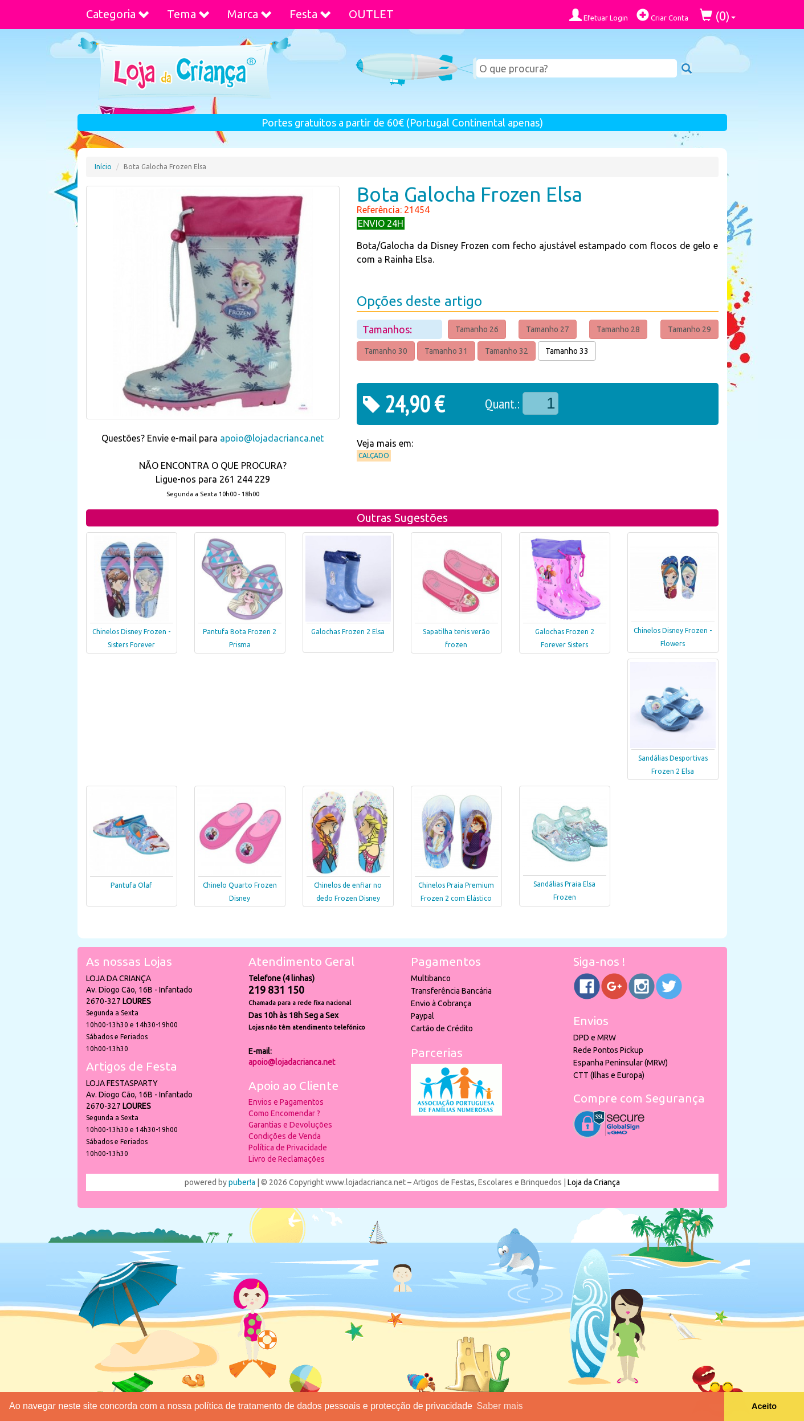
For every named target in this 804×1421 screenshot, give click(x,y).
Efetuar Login (598, 15)
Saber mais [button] (500, 1406)
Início (103, 166)
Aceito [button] (764, 1406)
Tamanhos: (388, 329)
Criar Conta (662, 15)
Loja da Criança (594, 1182)
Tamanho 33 (567, 351)
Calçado (373, 455)
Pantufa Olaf (131, 885)
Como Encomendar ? (284, 1113)
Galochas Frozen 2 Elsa (348, 631)
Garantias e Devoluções (290, 1124)
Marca (249, 14)
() (718, 16)
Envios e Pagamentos (286, 1101)
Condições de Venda (284, 1136)
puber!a (241, 1182)
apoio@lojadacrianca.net (272, 438)
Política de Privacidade (287, 1147)
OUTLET (371, 14)
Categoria (118, 14)
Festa (310, 14)
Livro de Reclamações (286, 1158)
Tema (188, 14)
